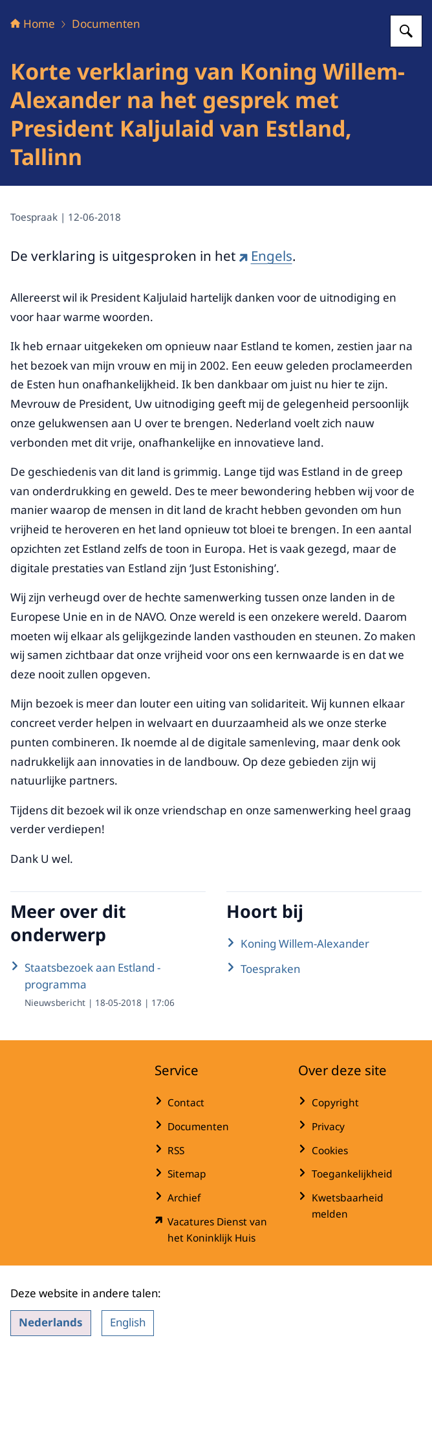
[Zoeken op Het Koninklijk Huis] (406, 112)
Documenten (106, 104)
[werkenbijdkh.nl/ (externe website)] (216, 1311)
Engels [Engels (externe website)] (265, 337)
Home (32, 104)
